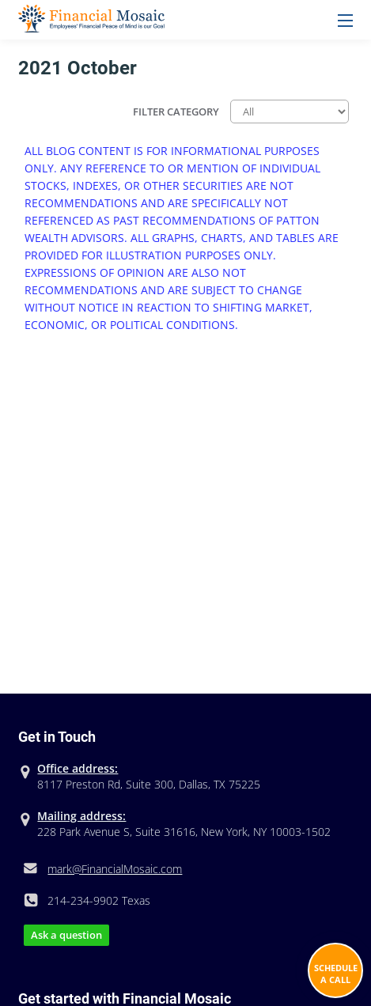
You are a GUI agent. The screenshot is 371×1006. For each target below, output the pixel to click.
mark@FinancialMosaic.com (114, 868)
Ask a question (66, 935)
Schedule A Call (336, 973)
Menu (345, 20)
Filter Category (176, 112)
